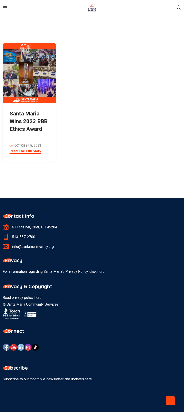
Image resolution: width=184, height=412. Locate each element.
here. (101, 271)
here (38, 297)
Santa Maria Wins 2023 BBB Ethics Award (28, 121)
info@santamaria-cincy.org (33, 246)
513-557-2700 (23, 237)
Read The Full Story (25, 151)
